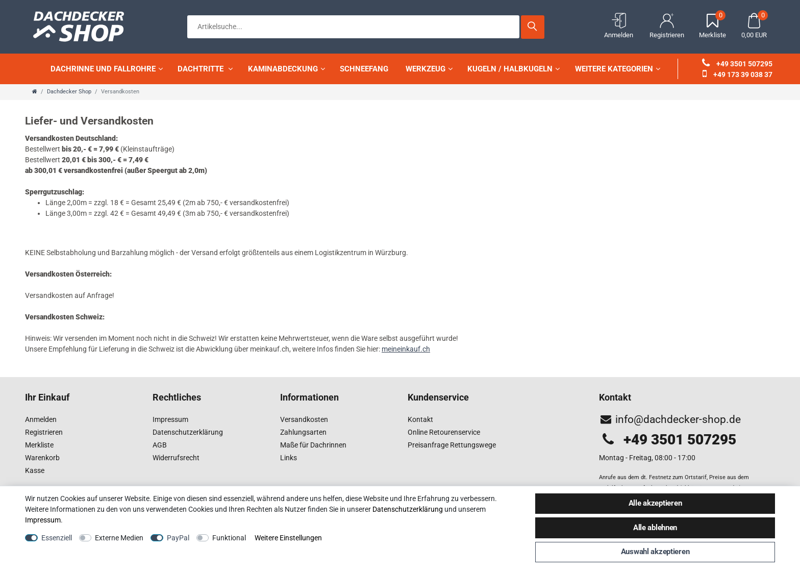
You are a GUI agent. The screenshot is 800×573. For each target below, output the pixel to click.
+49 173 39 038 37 (737, 74)
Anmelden (41, 419)
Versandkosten (304, 419)
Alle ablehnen (655, 527)
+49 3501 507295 (737, 64)
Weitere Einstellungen (288, 538)
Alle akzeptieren (655, 503)
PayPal (178, 538)
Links (288, 458)
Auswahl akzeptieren (655, 551)
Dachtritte (205, 68)
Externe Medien (119, 538)
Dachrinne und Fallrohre (107, 68)
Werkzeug (429, 68)
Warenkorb (42, 458)
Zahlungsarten (303, 432)
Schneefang (364, 68)
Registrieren (44, 432)
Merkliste (39, 445)
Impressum (170, 419)
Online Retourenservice (444, 432)
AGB (160, 445)
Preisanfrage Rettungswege (452, 445)
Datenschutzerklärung (188, 432)
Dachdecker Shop (69, 91)
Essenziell (56, 538)
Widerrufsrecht (176, 458)
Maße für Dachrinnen (313, 445)
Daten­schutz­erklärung (407, 509)
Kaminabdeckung (286, 68)
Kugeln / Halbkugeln (513, 68)
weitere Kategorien (617, 68)
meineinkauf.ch (406, 349)
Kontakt (420, 419)
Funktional (229, 538)
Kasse (34, 470)
